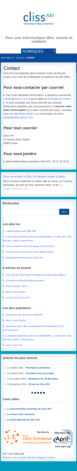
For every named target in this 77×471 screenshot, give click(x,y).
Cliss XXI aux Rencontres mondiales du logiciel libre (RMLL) (36, 275)
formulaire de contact (59, 98)
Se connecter (20, 457)
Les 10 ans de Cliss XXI (18, 297)
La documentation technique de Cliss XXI (29, 409)
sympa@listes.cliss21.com (18, 117)
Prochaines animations (38, 368)
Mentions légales (36, 457)
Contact (51, 457)
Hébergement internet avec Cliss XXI (24, 257)
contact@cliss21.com (15, 98)
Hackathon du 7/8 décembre (43, 379)
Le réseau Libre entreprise (21, 414)
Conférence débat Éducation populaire (25, 280)
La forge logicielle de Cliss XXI (23, 419)
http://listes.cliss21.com (26, 113)
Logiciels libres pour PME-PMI (21, 231)
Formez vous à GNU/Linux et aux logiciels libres (30, 252)
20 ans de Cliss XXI (39, 384)
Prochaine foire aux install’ (40, 373)
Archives (7, 457)
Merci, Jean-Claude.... (17, 292)
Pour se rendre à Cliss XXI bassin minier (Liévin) (34, 176)
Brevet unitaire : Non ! (16, 286)
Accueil (20, 57)
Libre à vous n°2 (14, 345)
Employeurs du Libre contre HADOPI (24, 315)
